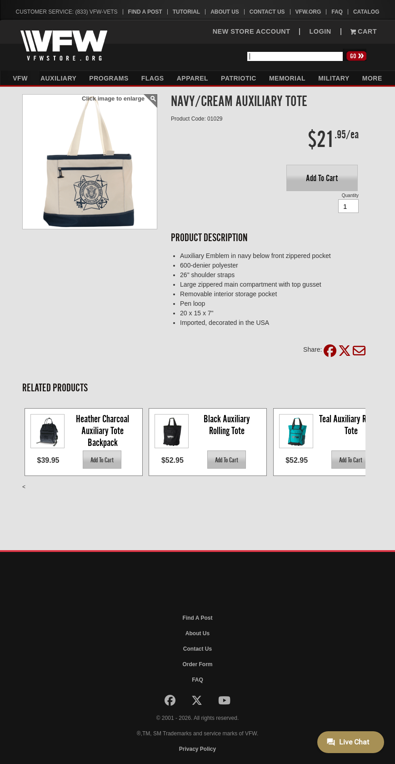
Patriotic (238, 78)
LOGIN (320, 31)
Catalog (366, 12)
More (372, 78)
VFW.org (308, 12)
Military (334, 78)
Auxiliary (58, 78)
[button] (322, 178)
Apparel (192, 78)
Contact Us (267, 12)
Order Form (197, 664)
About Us (224, 12)
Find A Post (145, 12)
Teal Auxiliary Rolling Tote (352, 424)
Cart (363, 31)
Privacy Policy (197, 749)
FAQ (337, 12)
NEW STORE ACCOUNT (251, 31)
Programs (108, 78)
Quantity (350, 195)
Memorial (287, 78)
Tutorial (186, 12)
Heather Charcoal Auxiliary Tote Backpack (103, 430)
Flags (152, 78)
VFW (20, 78)
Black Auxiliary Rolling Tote (228, 424)
